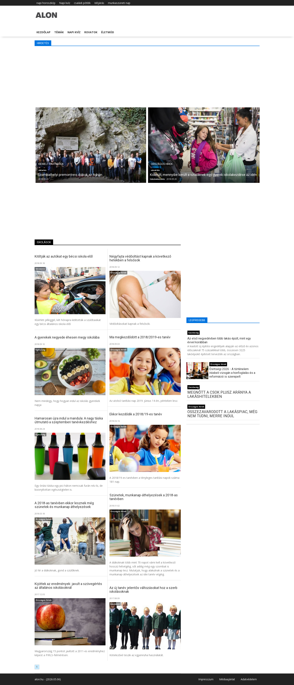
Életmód (107, 32)
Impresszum (205, 679)
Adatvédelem (249, 679)
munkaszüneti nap (119, 3)
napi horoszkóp (45, 3)
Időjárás (99, 3)
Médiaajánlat (227, 679)
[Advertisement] (147, 76)
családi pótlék (82, 3)
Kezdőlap (43, 32)
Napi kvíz (64, 3)
